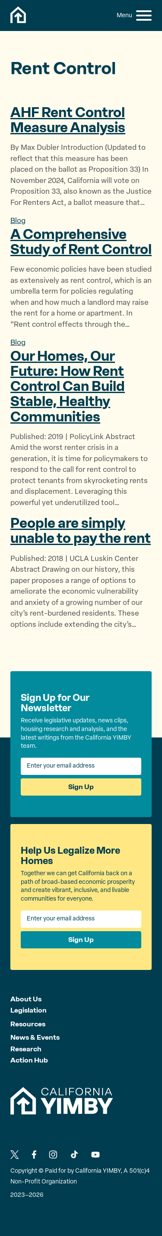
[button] (144, 15)
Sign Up (81, 787)
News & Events (35, 1037)
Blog (17, 221)
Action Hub (29, 1060)
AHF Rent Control (67, 120)
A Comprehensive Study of (81, 241)
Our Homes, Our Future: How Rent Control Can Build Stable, (67, 386)
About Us (25, 999)
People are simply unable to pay (80, 530)
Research (25, 1049)
